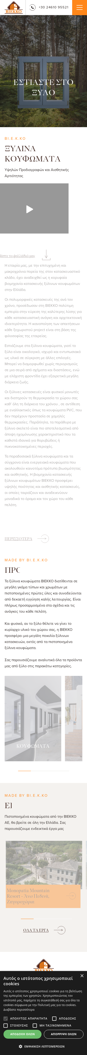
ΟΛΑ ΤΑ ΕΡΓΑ (36, 930)
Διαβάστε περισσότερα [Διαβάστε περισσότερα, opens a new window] (19, 1010)
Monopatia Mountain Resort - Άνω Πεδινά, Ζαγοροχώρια (28, 896)
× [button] (82, 976)
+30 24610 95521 (48, 7)
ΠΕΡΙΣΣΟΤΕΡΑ (18, 539)
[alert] (43, 1013)
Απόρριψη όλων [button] (63, 1034)
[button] (43, 1047)
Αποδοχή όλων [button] (22, 1034)
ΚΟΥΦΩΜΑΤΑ (32, 746)
